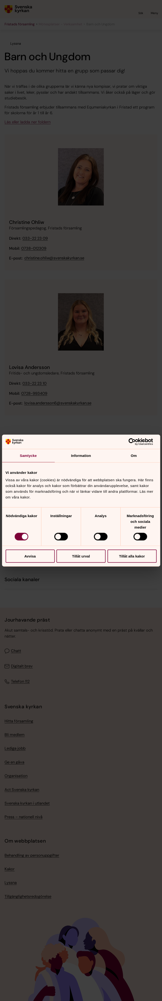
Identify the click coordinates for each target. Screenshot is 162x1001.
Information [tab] (81, 455)
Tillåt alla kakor (132, 556)
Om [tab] (134, 455)
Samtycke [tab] (28, 455)
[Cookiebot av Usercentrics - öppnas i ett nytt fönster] (136, 441)
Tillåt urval (81, 556)
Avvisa (30, 556)
